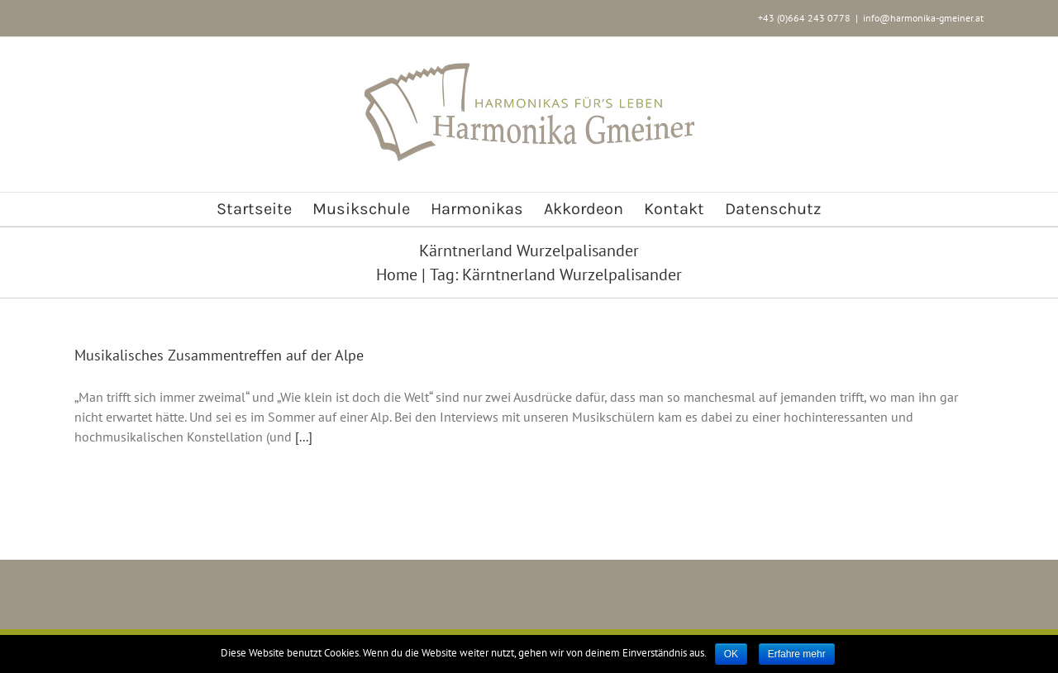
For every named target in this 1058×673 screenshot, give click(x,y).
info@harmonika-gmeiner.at (923, 18)
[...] (303, 436)
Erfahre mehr (797, 654)
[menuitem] (254, 209)
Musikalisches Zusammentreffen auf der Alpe (219, 355)
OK (731, 654)
